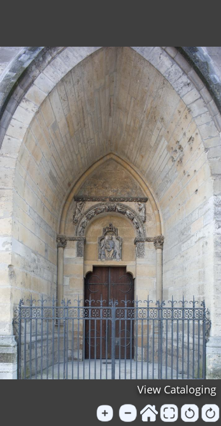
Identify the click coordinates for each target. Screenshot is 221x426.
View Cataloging (176, 389)
